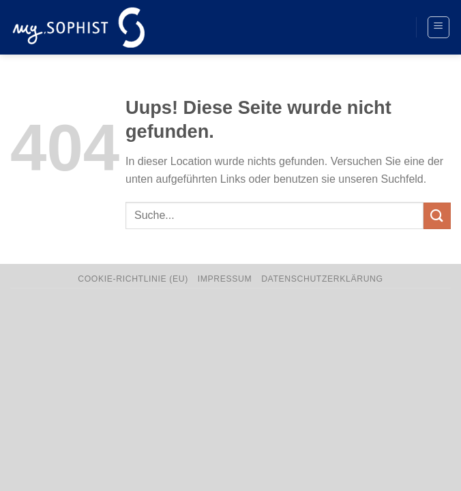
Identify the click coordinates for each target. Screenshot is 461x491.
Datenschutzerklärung (322, 279)
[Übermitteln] (437, 216)
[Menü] (439, 27)
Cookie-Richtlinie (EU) (133, 279)
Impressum (225, 279)
